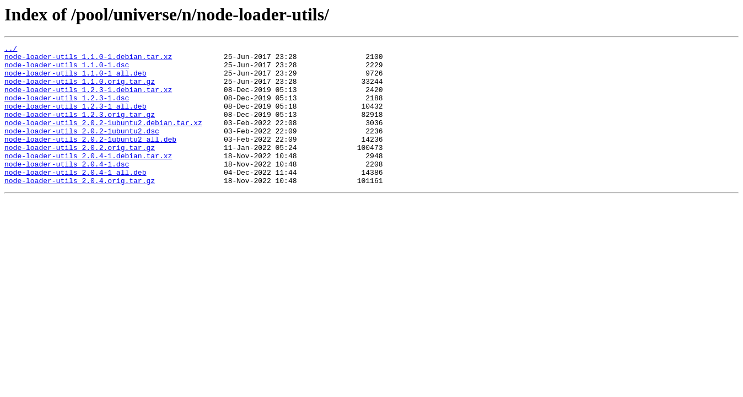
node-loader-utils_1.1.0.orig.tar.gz (79, 89)
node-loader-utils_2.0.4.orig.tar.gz (79, 208)
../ (10, 50)
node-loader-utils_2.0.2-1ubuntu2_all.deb (90, 159)
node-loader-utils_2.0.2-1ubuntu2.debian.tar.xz (103, 139)
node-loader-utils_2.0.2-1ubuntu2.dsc (81, 149)
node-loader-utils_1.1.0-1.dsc (66, 69)
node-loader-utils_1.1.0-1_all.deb (75, 79)
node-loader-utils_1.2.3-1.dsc (66, 109)
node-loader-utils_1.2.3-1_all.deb (75, 119)
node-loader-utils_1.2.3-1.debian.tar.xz (88, 99)
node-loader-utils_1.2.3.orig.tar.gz (79, 129)
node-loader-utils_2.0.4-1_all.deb (75, 198)
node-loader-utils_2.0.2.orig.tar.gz (79, 169)
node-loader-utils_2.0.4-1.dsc (66, 189)
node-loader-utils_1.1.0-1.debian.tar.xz (88, 60)
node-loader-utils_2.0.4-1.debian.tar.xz (88, 179)
